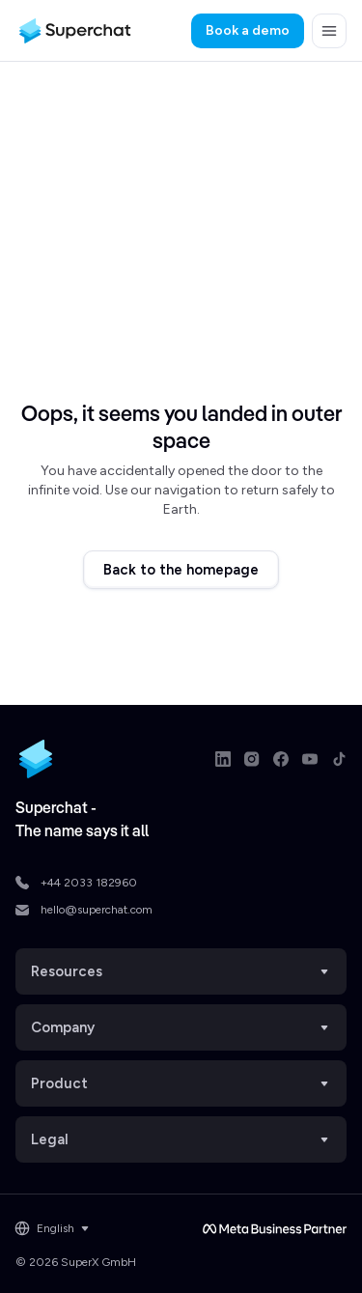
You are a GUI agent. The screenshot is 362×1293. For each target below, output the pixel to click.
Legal (181, 1139)
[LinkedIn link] (223, 759)
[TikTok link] (339, 759)
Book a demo (248, 30)
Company (181, 1027)
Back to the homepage (181, 569)
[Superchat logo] (74, 30)
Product (181, 1083)
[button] (329, 31)
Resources (181, 971)
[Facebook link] (281, 759)
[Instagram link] (252, 759)
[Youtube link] (310, 759)
